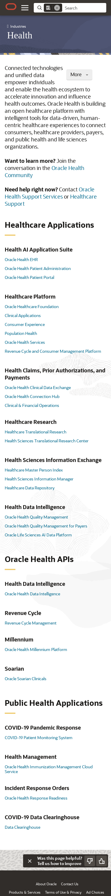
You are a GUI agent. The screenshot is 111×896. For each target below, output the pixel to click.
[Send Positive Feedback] (101, 861)
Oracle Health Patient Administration (38, 268)
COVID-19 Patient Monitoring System (39, 737)
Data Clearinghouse (22, 827)
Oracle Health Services (25, 342)
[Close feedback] (29, 861)
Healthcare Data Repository (29, 488)
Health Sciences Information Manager (39, 479)
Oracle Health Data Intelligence (32, 594)
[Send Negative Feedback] (89, 861)
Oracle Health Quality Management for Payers (46, 526)
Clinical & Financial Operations (32, 405)
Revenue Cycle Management (31, 623)
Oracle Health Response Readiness (36, 798)
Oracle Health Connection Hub (32, 396)
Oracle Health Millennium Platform (36, 649)
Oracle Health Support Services (49, 193)
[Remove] (57, 7)
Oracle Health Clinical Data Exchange (38, 387)
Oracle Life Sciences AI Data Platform (38, 535)
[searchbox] (84, 8)
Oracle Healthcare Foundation (32, 306)
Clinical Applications (23, 315)
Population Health (21, 333)
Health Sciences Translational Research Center (47, 441)
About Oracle (46, 883)
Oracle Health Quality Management (36, 517)
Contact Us (69, 883)
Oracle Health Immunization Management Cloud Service (49, 769)
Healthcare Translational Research (35, 432)
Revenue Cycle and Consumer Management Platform (53, 351)
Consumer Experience (25, 324)
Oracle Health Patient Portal (29, 277)
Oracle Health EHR (21, 259)
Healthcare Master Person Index (34, 470)
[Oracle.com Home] (11, 6)
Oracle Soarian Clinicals (25, 678)
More (79, 74)
